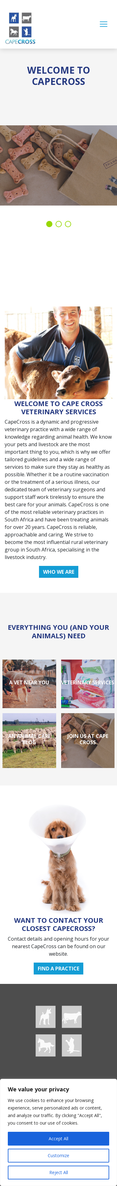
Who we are (58, 571)
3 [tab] (68, 224)
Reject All (58, 1172)
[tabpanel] (58, 125)
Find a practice (58, 968)
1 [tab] (49, 224)
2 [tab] (59, 224)
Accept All (58, 1139)
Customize (58, 1155)
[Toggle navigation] (103, 24)
